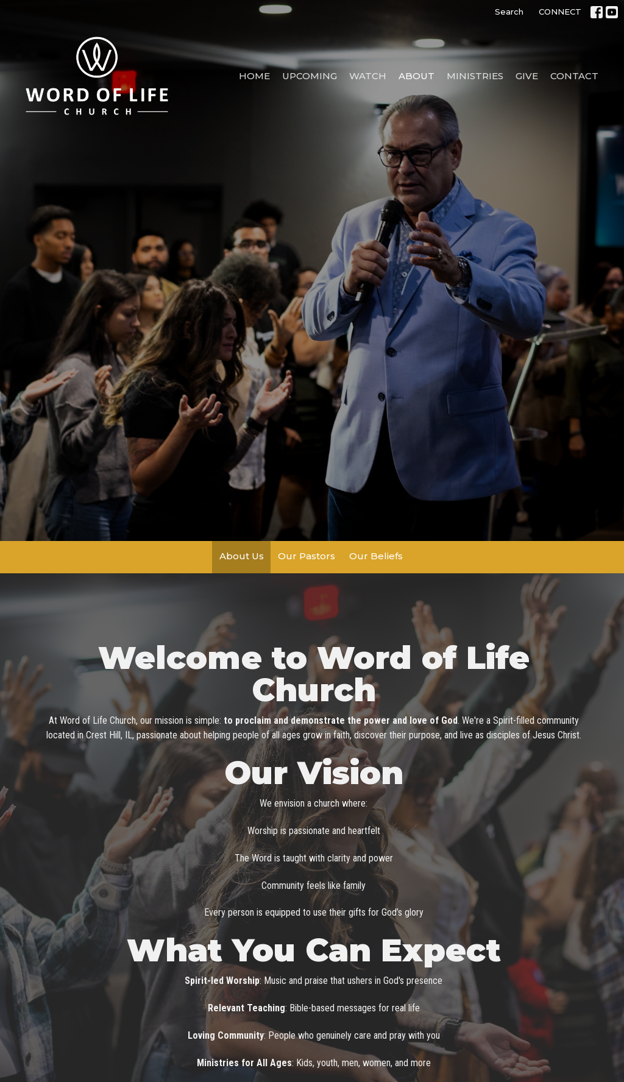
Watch (367, 76)
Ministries (475, 76)
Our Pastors (306, 556)
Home (254, 76)
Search (509, 11)
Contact (574, 76)
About (416, 76)
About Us (241, 556)
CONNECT (560, 11)
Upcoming (309, 76)
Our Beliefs (376, 556)
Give (527, 76)
